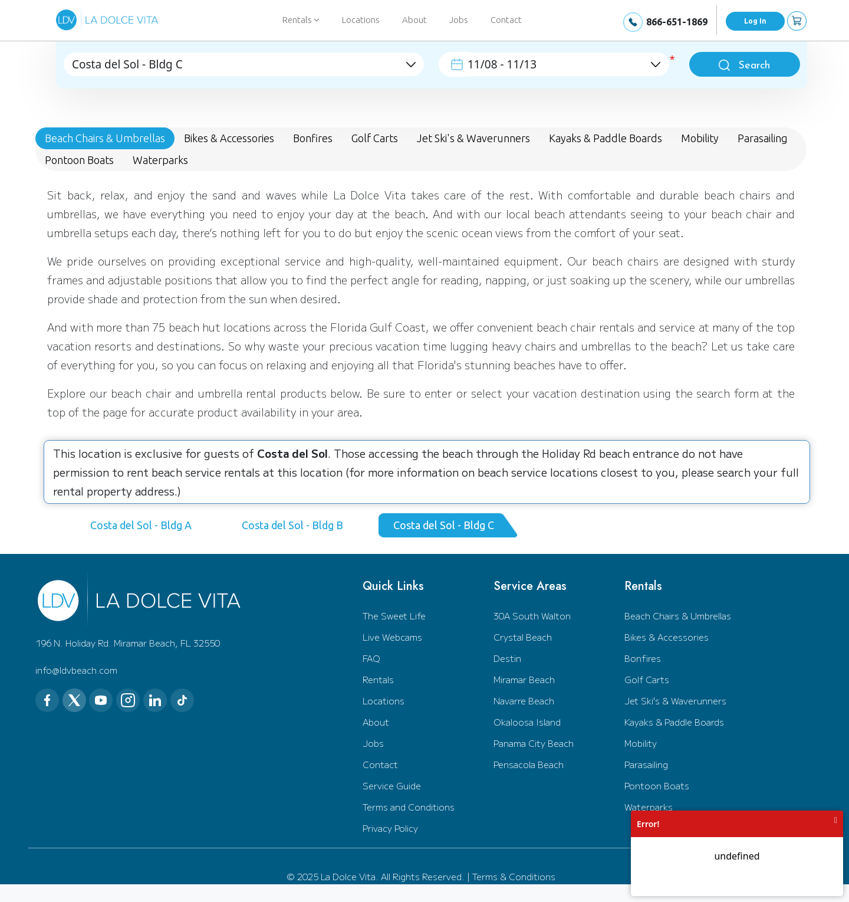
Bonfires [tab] (313, 138)
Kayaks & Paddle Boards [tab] (605, 138)
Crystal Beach (522, 637)
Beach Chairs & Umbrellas (677, 615)
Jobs (458, 20)
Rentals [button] (301, 20)
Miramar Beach (524, 679)
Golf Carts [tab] (374, 138)
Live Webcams (392, 637)
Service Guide (392, 785)
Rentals (378, 679)
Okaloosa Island (527, 722)
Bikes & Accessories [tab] (229, 138)
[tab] (145, 525)
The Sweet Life (394, 615)
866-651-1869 (677, 22)
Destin (507, 658)
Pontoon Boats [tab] (79, 160)
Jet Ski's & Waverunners (675, 700)
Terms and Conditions (409, 807)
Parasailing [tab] (763, 138)
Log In (755, 21)
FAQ (371, 658)
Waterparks (648, 807)
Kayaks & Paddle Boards (674, 722)
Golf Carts (646, 679)
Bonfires (642, 658)
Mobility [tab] (700, 138)
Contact (506, 20)
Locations (361, 20)
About (414, 20)
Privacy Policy (390, 828)
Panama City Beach (533, 743)
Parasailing (646, 764)
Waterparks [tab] (160, 160)
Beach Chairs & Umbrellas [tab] (105, 138)
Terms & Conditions (513, 876)
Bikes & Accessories (666, 637)
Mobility (640, 743)
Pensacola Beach (528, 764)
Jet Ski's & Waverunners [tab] (473, 138)
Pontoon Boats (656, 785)
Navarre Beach (523, 700)
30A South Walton (532, 615)
